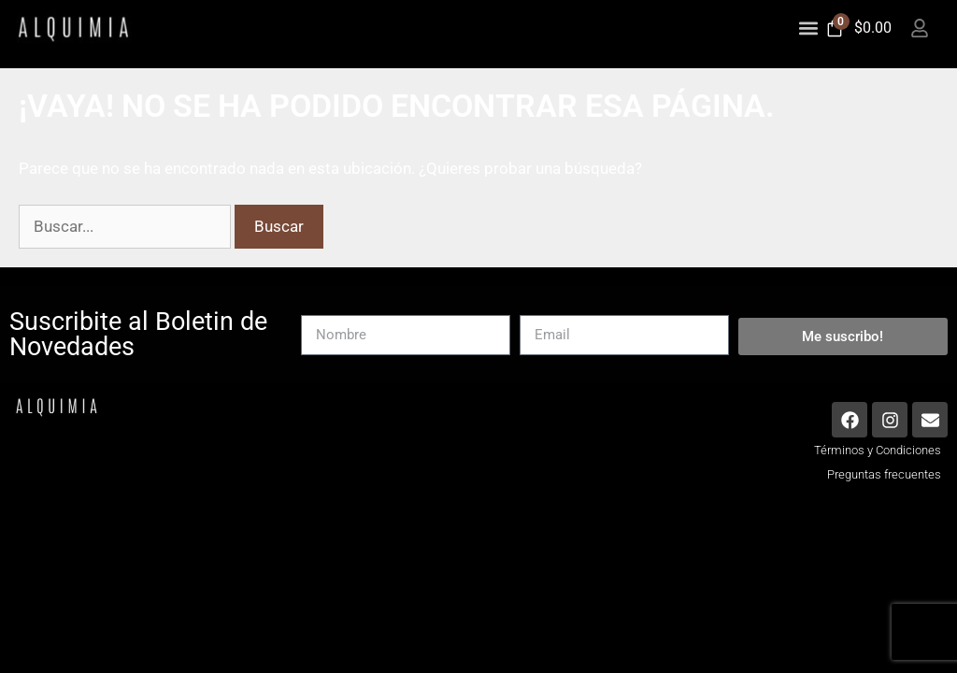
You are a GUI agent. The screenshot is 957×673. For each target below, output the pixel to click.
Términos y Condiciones (877, 457)
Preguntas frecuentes (884, 481)
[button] (808, 27)
